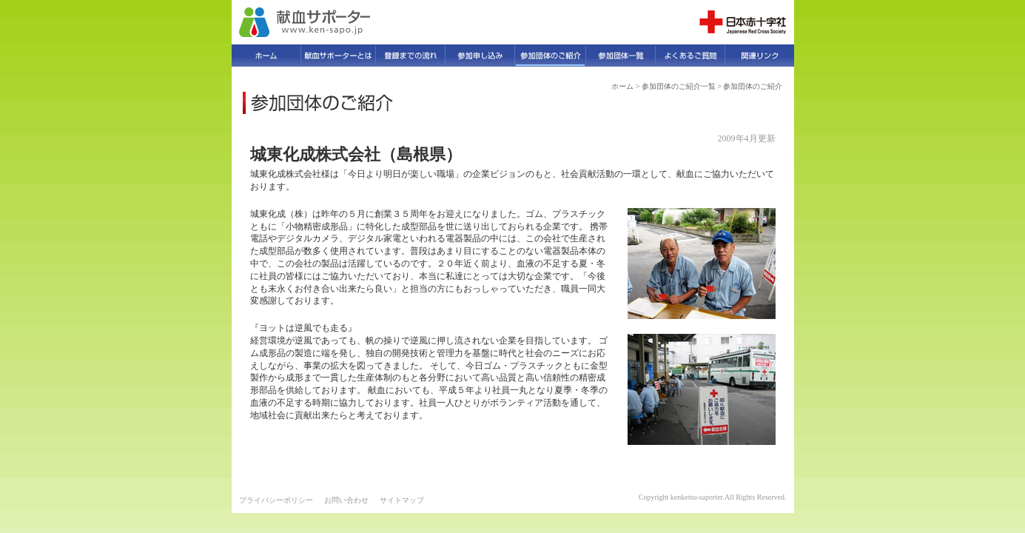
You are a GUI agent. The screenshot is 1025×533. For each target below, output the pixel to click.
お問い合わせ (346, 500)
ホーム (622, 86)
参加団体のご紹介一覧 (679, 86)
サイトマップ (402, 500)
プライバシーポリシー (276, 500)
